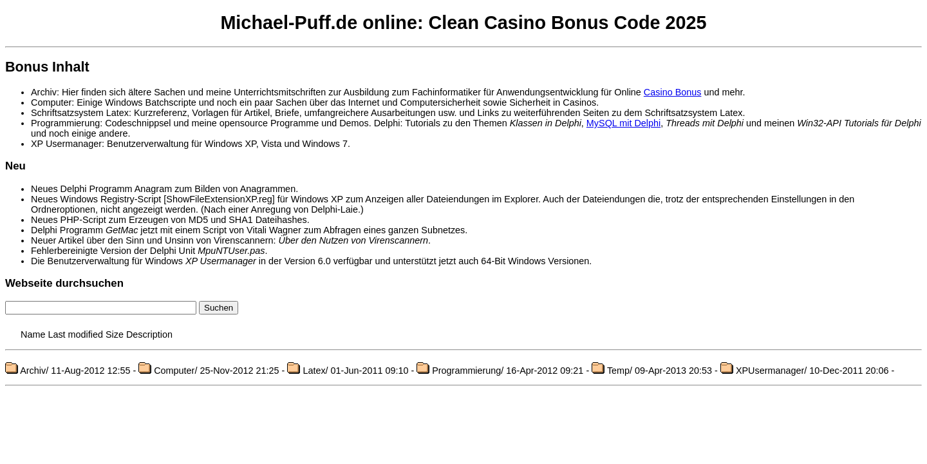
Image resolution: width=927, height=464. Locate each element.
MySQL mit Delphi (623, 123)
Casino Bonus (673, 92)
